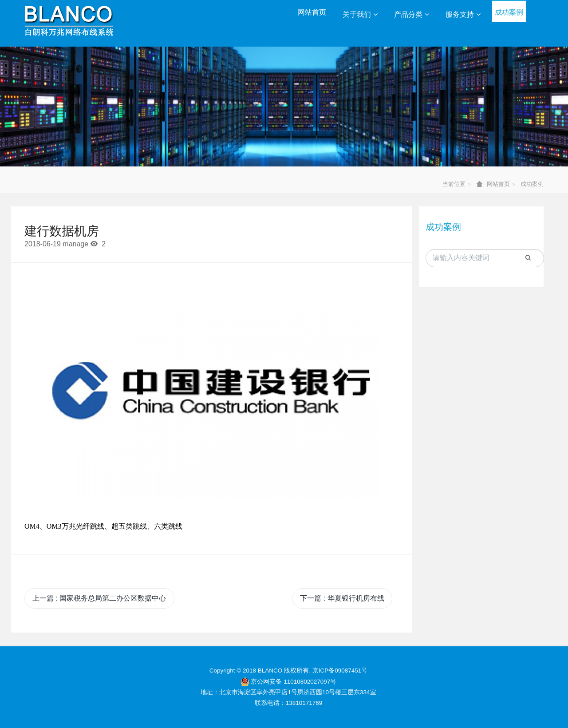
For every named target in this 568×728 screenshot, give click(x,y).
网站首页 (312, 12)
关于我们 (360, 14)
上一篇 (99, 598)
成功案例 (509, 12)
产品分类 (411, 14)
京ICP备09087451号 (340, 670)
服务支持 (463, 14)
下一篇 (342, 598)
